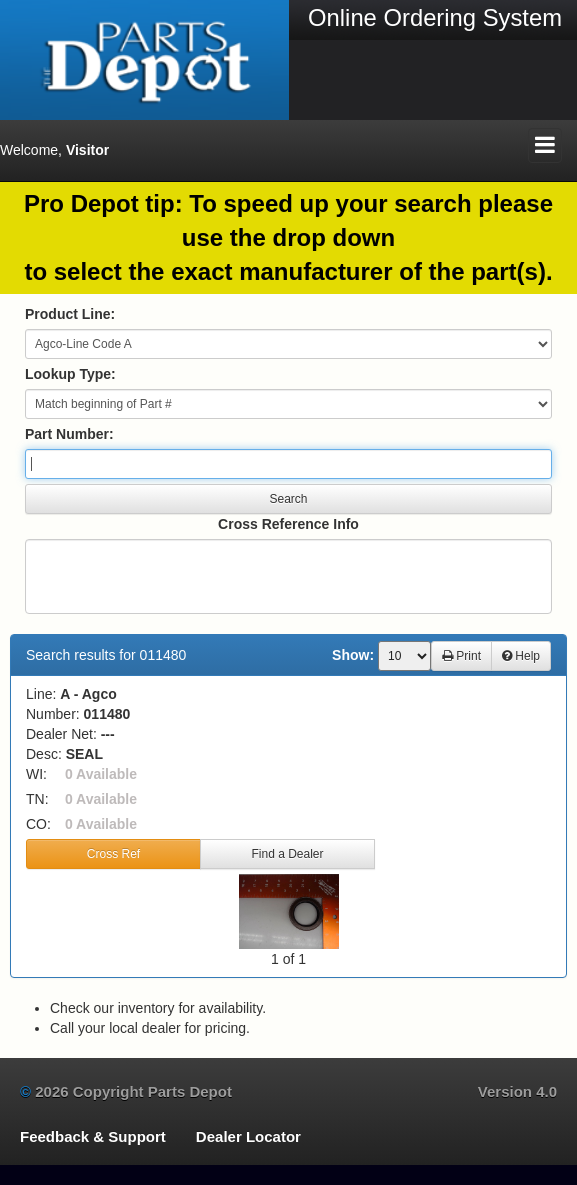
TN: (37, 799)
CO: (38, 824)
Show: (353, 655)
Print (461, 656)
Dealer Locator (248, 1136)
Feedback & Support (93, 1136)
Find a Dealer (287, 854)
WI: (36, 774)
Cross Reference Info (288, 524)
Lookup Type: (70, 374)
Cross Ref (113, 854)
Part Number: (69, 434)
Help (521, 656)
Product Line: (70, 314)
